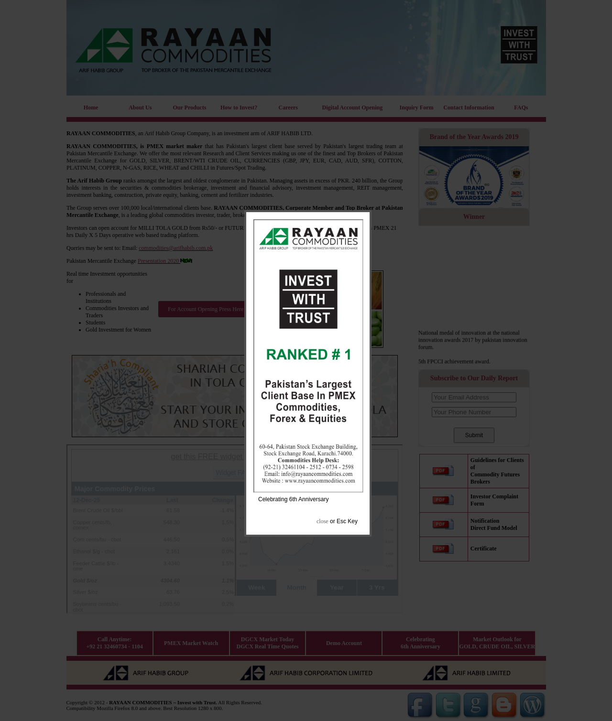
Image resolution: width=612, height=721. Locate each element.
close (322, 521)
